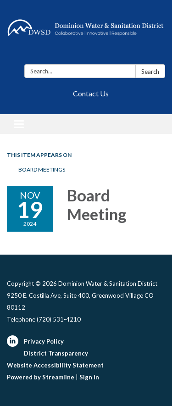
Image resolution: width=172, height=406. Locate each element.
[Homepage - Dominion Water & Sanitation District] (86, 34)
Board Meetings (41, 169)
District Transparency (56, 353)
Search (150, 71)
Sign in (89, 377)
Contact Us (91, 93)
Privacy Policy (44, 341)
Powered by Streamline (40, 377)
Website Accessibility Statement (55, 365)
